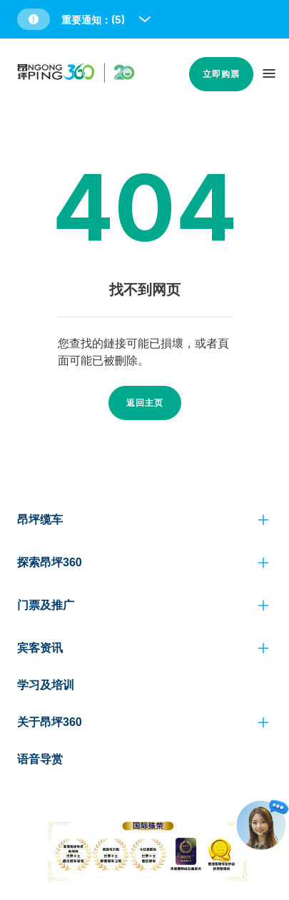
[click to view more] (263, 520)
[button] (85, 19)
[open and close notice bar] (144, 19)
